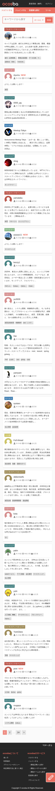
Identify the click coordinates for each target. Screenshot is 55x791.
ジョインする (20, 10)
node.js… (18, 723)
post (15, 668)
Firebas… (16, 286)
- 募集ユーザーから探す (38, 768)
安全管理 (8, 464)
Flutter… (31, 286)
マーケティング (10, 249)
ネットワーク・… (11, 185)
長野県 (26, 266)
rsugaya (17, 705)
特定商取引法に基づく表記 (13, 768)
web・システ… (28, 322)
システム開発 (9, 723)
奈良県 (26, 480)
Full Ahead (18, 440)
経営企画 (8, 500)
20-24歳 (19, 517)
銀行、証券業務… (11, 58)
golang (23, 359)
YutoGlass (18, 632)
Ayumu (16, 75)
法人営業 (8, 427)
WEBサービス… (10, 574)
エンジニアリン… (24, 221)
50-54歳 (19, 201)
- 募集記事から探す (37, 765)
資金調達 (26, 500)
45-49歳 (19, 266)
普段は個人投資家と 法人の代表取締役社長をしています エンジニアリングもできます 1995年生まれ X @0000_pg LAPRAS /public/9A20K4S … (27, 115)
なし (6, 537)
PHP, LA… (8, 286)
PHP (6, 359)
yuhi (15, 591)
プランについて (34, 780)
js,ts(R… (12, 359)
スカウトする (6, 10)
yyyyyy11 (17, 235)
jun (14, 34)
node (28, 359)
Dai (15, 336)
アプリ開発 (20, 574)
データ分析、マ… (35, 58)
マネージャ (13, 221)
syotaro (16, 403)
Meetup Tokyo (19, 130)
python (19, 692)
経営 (6, 89)
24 (18, 732)
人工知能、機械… (11, 614)
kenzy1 (16, 262)
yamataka (17, 198)
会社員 (34, 339)
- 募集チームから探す (37, 772)
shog (15, 161)
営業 (6, 655)
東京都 (26, 37)
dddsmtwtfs (18, 477)
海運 (13, 464)
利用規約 (7, 761)
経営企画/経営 (9, 322)
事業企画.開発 (22, 58)
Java (17, 359)
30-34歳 (19, 106)
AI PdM (7, 692)
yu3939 (16, 299)
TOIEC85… (21, 62)
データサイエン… (24, 614)
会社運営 (29, 574)
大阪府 (26, 406)
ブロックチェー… (37, 614)
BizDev (13, 692)
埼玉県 (26, 339)
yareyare (17, 373)
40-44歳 (19, 164)
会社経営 (15, 427)
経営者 (34, 78)
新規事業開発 (16, 500)
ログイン (49, 4)
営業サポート (21, 464)
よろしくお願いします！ (14, 84)
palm (15, 550)
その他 (34, 37)
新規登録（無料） (36, 4)
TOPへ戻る (47, 745)
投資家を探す (34, 10)
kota (15, 514)
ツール (48, 10)
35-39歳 (19, 37)
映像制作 (19, 322)
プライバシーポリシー (12, 765)
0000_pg (17, 103)
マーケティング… (39, 574)
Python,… (24, 286)
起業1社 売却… (10, 62)
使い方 (6, 757)
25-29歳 (19, 78)
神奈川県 (27, 554)
